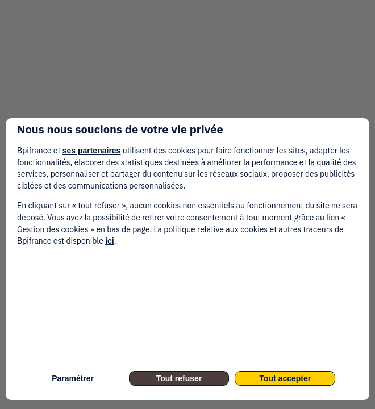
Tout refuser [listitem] (179, 378)
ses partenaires (92, 150)
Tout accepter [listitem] (285, 378)
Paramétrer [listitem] (73, 378)
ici (109, 240)
